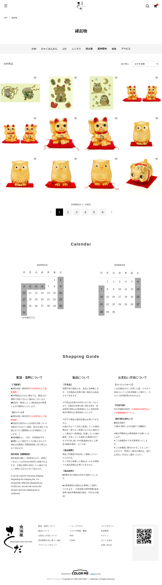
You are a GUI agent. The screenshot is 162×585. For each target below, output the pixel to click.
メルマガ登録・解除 (78, 531)
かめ (34, 49)
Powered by (81, 572)
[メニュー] (6, 6)
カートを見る (106, 540)
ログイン (104, 535)
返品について (43, 531)
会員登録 (104, 531)
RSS (72, 535)
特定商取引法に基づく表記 (49, 540)
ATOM (72, 540)
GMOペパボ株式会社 (91, 579)
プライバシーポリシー (47, 545)
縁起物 (14, 18)
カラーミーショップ (55, 579)
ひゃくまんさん (49, 49)
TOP (6, 18)
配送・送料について (46, 526)
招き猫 (89, 49)
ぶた (64, 49)
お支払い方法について (47, 535)
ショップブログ (76, 526)
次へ (111, 212)
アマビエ (125, 49)
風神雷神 (102, 49)
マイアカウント (107, 526)
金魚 (114, 49)
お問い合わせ (106, 545)
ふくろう (76, 49)
